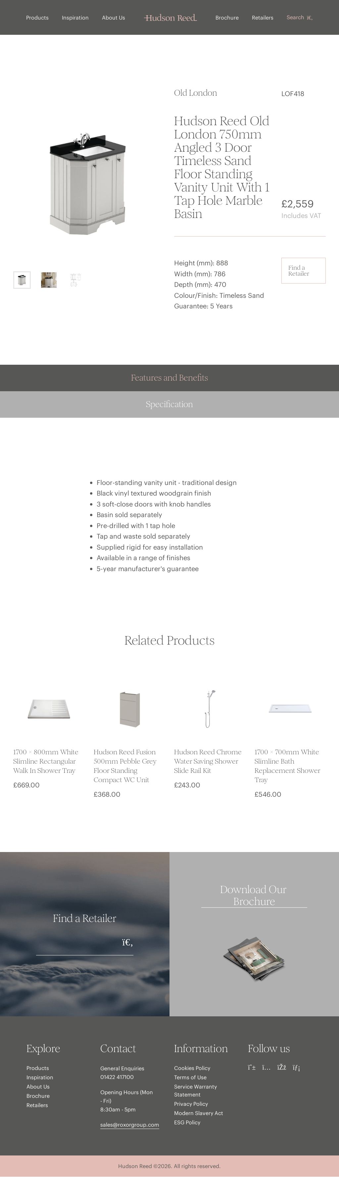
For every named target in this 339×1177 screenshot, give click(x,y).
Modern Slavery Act (198, 1113)
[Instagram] (266, 1067)
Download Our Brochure (254, 896)
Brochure (226, 17)
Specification (169, 405)
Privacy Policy (191, 1104)
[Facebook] (281, 1067)
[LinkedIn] (296, 1067)
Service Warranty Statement (195, 1091)
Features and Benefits (169, 378)
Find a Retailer (298, 271)
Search (299, 17)
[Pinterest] (252, 1067)
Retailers (262, 17)
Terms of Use (190, 1077)
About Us (113, 17)
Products (37, 17)
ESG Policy (187, 1122)
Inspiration (75, 17)
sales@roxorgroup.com (129, 1125)
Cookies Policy (192, 1068)
